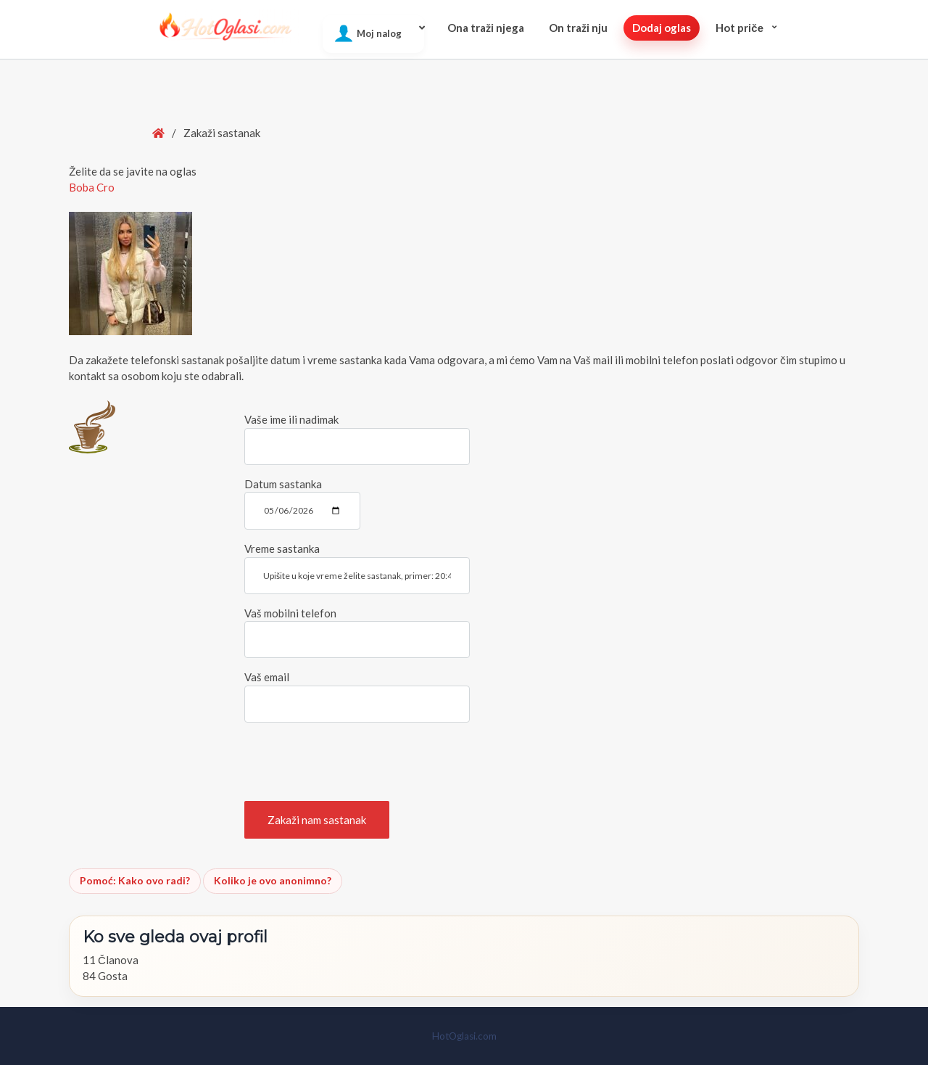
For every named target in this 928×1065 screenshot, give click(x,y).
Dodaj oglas (661, 27)
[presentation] (354, 761)
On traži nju (578, 27)
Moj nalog (379, 33)
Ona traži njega (485, 27)
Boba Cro (92, 187)
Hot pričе (739, 27)
